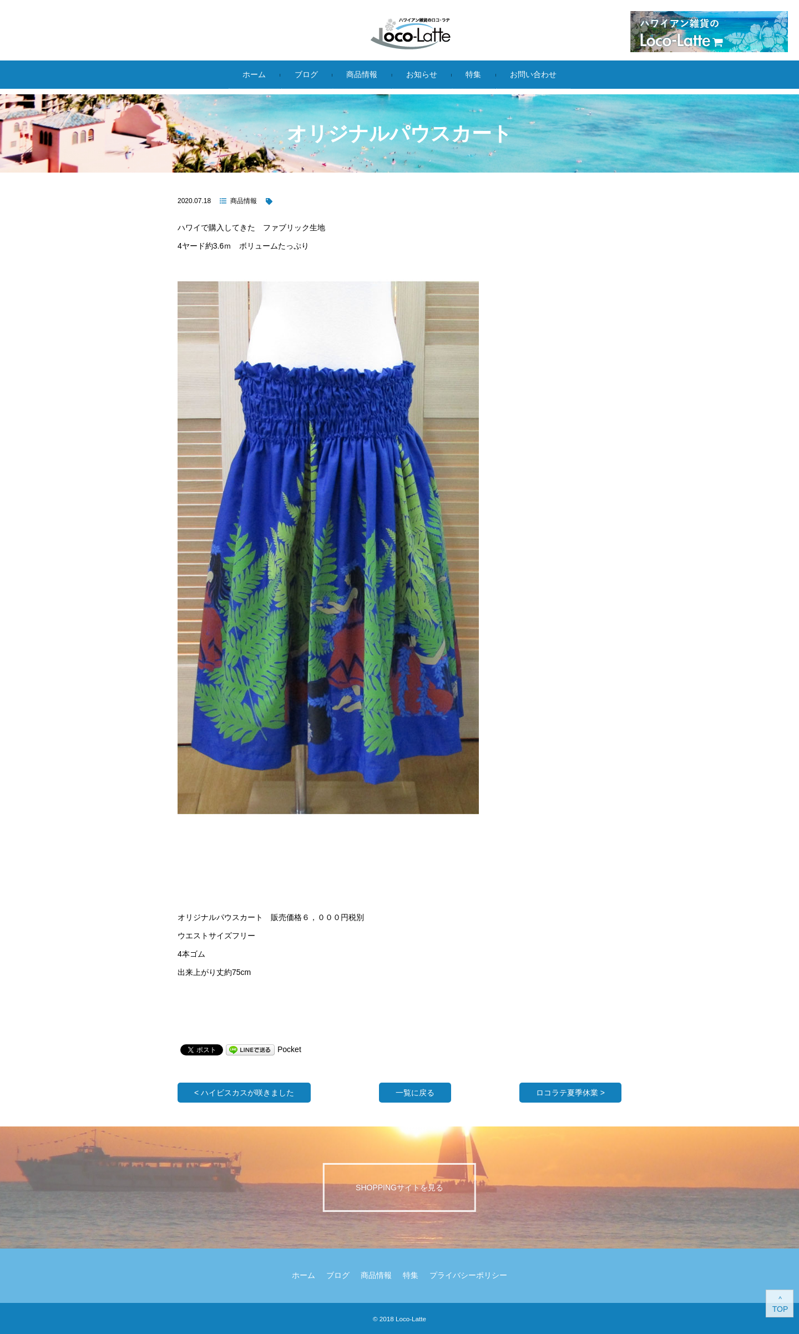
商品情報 (361, 74)
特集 (473, 74)
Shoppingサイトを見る (399, 1187)
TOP (780, 1309)
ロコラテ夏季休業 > (570, 1092)
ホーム (254, 74)
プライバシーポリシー (468, 1275)
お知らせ (421, 74)
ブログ (306, 74)
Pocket (289, 1049)
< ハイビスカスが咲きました (244, 1092)
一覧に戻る (415, 1092)
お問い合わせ (533, 74)
